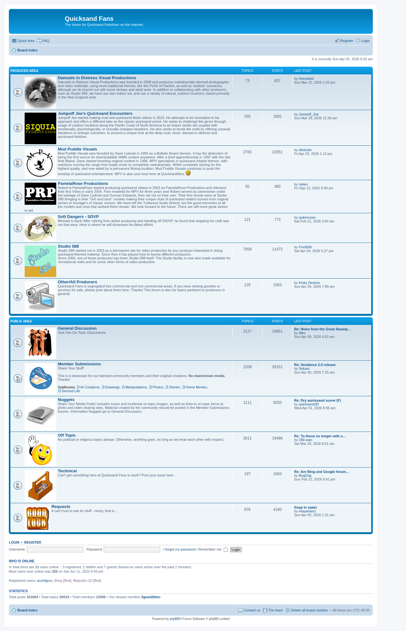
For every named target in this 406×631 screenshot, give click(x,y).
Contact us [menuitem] (252, 610)
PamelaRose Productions (83, 183)
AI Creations (90, 387)
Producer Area (24, 71)
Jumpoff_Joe (309, 114)
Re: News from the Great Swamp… (322, 329)
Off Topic (67, 435)
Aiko (302, 333)
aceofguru (44, 580)
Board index (27, 610)
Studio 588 (68, 246)
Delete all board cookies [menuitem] (309, 610)
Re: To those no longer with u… (320, 436)
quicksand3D (309, 404)
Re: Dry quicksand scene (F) (317, 400)
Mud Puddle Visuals (77, 149)
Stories (174, 387)
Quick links (26, 41)
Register (32, 542)
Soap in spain (305, 507)
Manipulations (136, 387)
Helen (303, 184)
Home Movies (196, 387)
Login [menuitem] (365, 41)
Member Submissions (79, 364)
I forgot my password (179, 549)
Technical (67, 471)
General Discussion (77, 328)
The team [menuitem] (275, 610)
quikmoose (307, 217)
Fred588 (305, 247)
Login (14, 542)
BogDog (305, 475)
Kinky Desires (309, 283)
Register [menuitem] (346, 41)
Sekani (304, 368)
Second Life (71, 391)
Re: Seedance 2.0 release (315, 365)
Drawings (112, 387)
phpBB (174, 619)
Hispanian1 (307, 511)
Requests (61, 506)
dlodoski (305, 150)
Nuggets (66, 399)
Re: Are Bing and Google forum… (321, 472)
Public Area (21, 321)
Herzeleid (306, 78)
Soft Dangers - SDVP (78, 216)
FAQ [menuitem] (45, 41)
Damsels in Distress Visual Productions (97, 77)
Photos (158, 387)
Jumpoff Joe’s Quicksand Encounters (95, 113)
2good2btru (151, 597)
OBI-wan (305, 440)
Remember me (213, 549)
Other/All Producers (77, 282)
